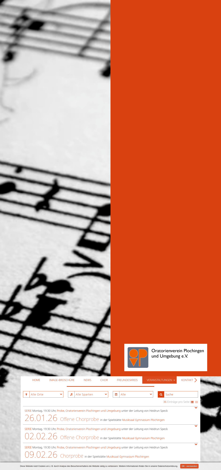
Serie (28, 280)
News (87, 250)
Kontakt (187, 250)
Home (36, 250)
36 (165, 271)
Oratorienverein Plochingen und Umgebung (93, 280)
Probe (60, 280)
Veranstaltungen (161, 250)
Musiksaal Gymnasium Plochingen (143, 289)
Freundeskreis (127, 250)
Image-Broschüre (62, 250)
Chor (104, 250)
